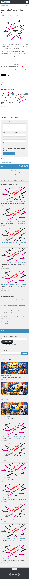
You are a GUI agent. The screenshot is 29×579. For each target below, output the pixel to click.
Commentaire (6, 122)
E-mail (17, 132)
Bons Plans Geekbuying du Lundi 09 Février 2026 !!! (13, 377)
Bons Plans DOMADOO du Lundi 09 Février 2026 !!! (13, 398)
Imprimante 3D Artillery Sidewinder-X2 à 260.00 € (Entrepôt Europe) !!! (7, 102)
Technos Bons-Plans (6, 5)
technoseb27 (6, 15)
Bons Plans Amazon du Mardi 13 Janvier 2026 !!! (14, 244)
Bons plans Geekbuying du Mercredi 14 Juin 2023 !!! (20, 106)
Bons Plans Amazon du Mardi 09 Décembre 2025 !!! (13, 540)
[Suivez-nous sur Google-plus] (27, 166)
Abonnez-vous (7, 341)
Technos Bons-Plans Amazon (19, 201)
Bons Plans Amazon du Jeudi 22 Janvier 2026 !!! (14, 223)
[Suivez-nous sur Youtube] (24, 166)
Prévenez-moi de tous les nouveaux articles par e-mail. (14, 149)
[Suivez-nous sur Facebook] (19, 166)
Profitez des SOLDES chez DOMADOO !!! (11, 418)
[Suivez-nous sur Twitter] (22, 166)
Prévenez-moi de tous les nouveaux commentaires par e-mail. (12, 144)
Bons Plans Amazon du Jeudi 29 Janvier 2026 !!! (14, 203)
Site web (5, 138)
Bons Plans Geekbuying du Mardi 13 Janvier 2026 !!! (13, 499)
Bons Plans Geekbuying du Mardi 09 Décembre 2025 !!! (14, 560)
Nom (4, 132)
